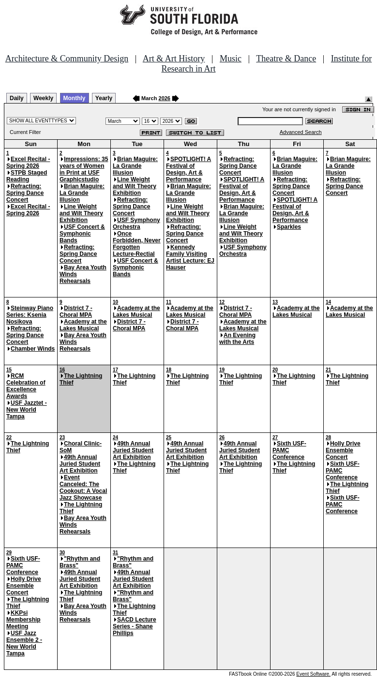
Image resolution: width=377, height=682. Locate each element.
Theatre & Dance (286, 58)
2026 (164, 98)
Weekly (43, 98)
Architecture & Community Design (66, 58)
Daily (17, 98)
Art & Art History (174, 58)
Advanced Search (301, 132)
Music (230, 58)
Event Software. (313, 674)
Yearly (103, 98)
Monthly (74, 98)
